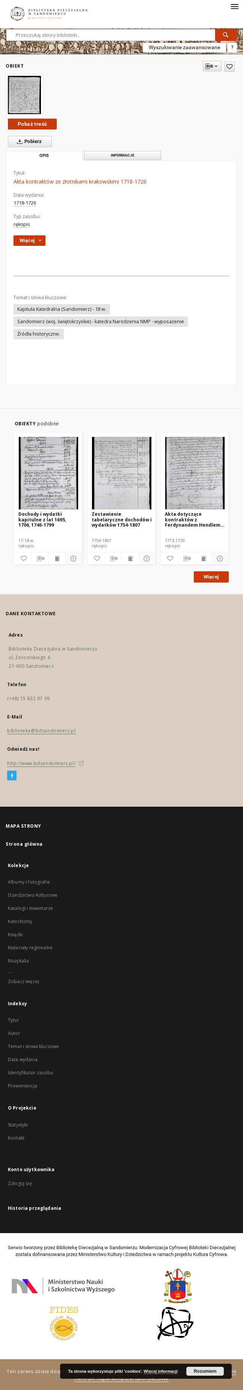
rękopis (22, 224)
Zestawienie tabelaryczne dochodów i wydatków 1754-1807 (122, 519)
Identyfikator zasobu (30, 1072)
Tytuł (13, 1020)
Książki (15, 934)
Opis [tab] (44, 155)
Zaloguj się (20, 1183)
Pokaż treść (32, 124)
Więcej (211, 577)
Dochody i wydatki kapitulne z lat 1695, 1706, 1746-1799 (42, 519)
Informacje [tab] (122, 155)
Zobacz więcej (23, 981)
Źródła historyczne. (38, 334)
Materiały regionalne (30, 947)
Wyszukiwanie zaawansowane (184, 47)
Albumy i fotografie (29, 882)
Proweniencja (22, 1086)
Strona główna (24, 844)
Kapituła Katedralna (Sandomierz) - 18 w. (61, 309)
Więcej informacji (161, 1371)
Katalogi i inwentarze (30, 908)
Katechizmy (20, 921)
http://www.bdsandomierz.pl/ (41, 763)
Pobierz (28, 141)
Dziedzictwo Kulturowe (32, 895)
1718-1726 (25, 203)
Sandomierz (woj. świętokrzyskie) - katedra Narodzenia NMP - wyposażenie (100, 321)
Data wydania (23, 1059)
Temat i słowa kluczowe (33, 1046)
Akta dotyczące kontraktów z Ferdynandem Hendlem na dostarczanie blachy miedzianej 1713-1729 (193, 519)
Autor (14, 1033)
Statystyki (18, 1125)
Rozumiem (205, 1371)
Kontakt (16, 1138)
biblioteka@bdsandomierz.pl (41, 730)
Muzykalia (18, 961)
